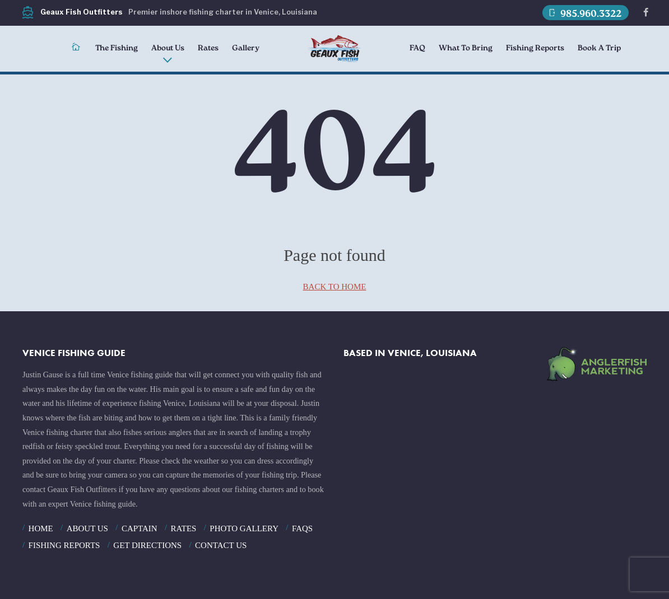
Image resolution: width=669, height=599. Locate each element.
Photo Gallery (244, 528)
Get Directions (147, 545)
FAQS (302, 528)
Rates (208, 48)
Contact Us (221, 545)
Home (41, 528)
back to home (334, 286)
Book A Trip (599, 48)
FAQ (417, 48)
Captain (139, 528)
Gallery (245, 48)
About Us (167, 48)
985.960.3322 (584, 13)
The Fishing (116, 48)
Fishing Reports (535, 48)
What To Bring (466, 48)
